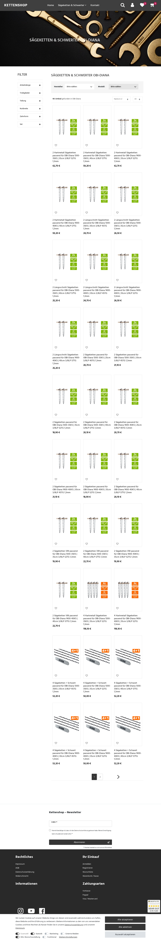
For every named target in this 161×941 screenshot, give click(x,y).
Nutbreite (30, 109)
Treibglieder (30, 93)
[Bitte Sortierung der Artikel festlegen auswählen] (122, 99)
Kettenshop (15, 5)
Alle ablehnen (125, 927)
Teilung (30, 101)
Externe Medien (72, 933)
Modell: (101, 86)
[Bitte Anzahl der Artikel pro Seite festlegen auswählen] (137, 99)
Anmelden (87, 864)
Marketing (54, 933)
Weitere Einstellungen (68, 937)
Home (50, 5)
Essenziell (24, 933)
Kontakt (95, 5)
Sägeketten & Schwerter (72, 5)
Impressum (20, 864)
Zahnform (30, 116)
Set (30, 124)
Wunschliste (56, 145)
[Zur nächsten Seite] (118, 778)
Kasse (96, 876)
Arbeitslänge (30, 85)
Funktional (51, 937)
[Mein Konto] (132, 6)
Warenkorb (87, 876)
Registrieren (88, 867)
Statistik (39, 933)
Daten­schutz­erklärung (25, 872)
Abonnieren (92, 842)
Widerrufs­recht (22, 876)
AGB (17, 867)
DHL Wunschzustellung (30, 937)
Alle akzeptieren (125, 919)
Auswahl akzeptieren (125, 934)
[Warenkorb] (153, 6)
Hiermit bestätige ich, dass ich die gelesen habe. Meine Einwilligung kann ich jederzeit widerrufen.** (81, 832)
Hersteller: (58, 86)
